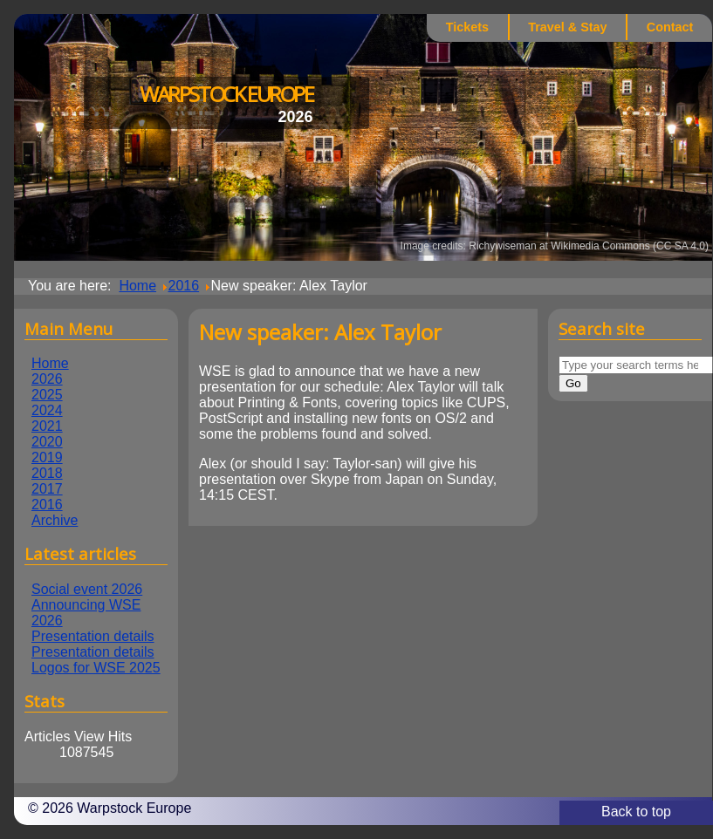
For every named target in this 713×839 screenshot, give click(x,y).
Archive (54, 520)
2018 (47, 473)
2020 (47, 441)
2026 (47, 379)
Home (50, 363)
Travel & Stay (567, 27)
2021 (47, 426)
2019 (47, 457)
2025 (47, 394)
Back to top (636, 811)
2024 (47, 410)
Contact (670, 27)
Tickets (467, 27)
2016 (47, 504)
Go (573, 383)
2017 (47, 488)
